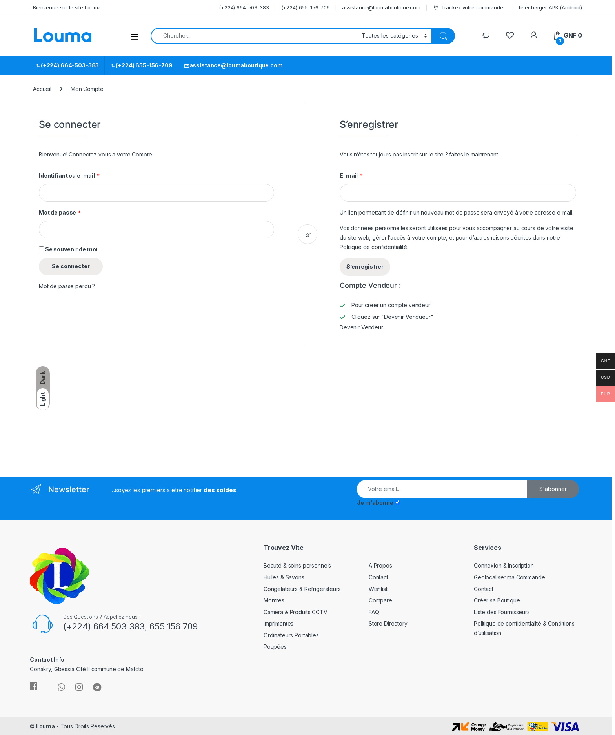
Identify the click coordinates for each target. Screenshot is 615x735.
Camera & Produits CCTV (296, 612)
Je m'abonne (375, 502)
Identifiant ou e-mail (69, 175)
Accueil (42, 89)
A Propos (380, 565)
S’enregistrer (365, 266)
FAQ (374, 612)
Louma (45, 726)
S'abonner (553, 489)
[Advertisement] (97, 411)
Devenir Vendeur (361, 327)
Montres (274, 600)
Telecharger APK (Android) (550, 7)
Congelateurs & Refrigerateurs (302, 589)
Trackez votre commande (468, 7)
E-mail (351, 175)
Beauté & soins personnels (297, 565)
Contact (378, 577)
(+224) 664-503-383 (244, 7)
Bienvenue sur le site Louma (67, 7)
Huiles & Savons (284, 577)
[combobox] (254, 36)
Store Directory (388, 623)
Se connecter (71, 266)
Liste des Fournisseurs (502, 612)
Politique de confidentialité (373, 247)
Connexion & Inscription (504, 565)
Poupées (275, 646)
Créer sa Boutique (497, 600)
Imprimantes (278, 623)
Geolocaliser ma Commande (509, 577)
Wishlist (378, 589)
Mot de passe (60, 212)
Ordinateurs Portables (291, 635)
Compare (380, 600)
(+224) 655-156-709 (305, 7)
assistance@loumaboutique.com (381, 7)
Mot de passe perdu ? (67, 286)
